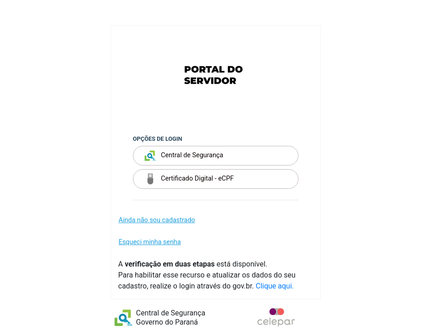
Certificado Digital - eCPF (189, 179)
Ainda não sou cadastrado (157, 220)
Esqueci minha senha (150, 242)
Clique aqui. (274, 286)
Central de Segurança (183, 155)
